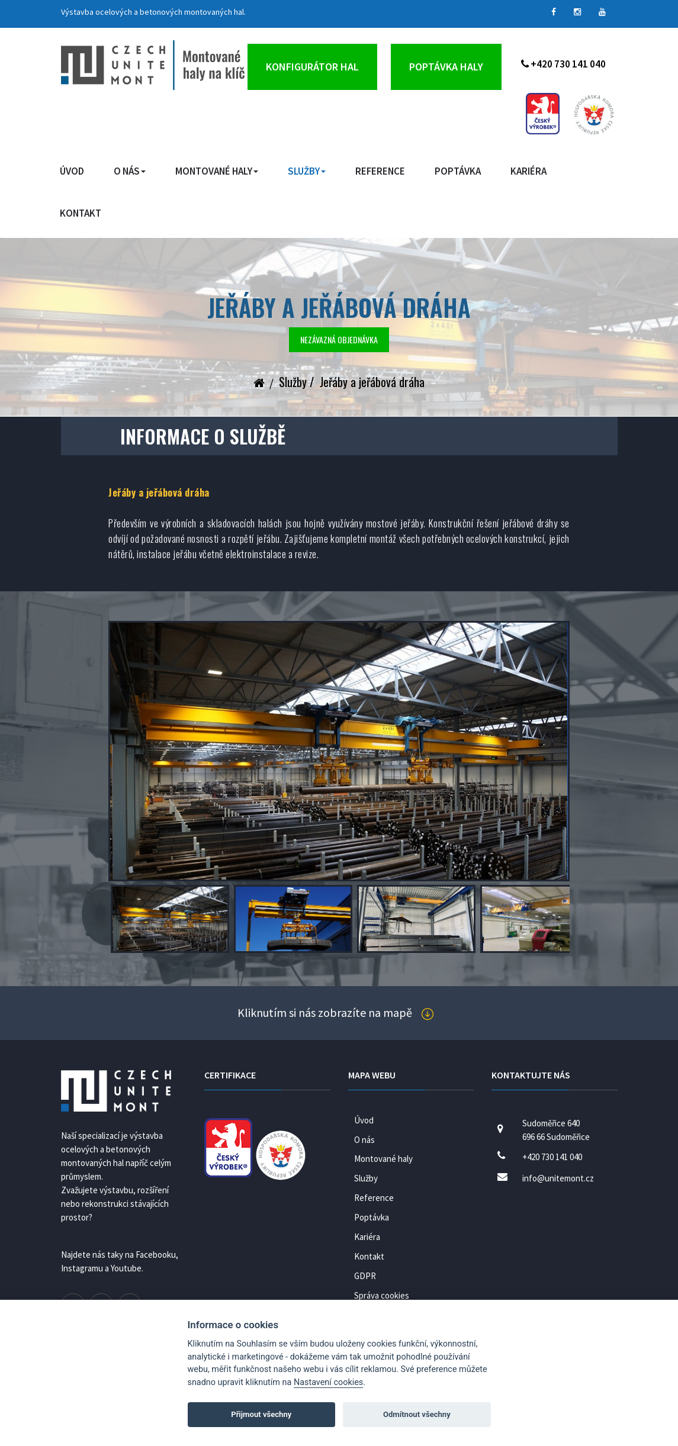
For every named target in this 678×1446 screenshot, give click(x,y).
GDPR (365, 1275)
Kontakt (80, 213)
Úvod (72, 171)
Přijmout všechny (261, 1414)
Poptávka (458, 171)
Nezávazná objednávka (339, 339)
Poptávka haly (446, 66)
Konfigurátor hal (312, 66)
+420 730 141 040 (563, 63)
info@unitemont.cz (558, 1178)
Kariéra (528, 171)
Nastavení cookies (328, 1382)
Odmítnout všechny (417, 1414)
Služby (307, 171)
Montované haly (216, 171)
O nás (130, 171)
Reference (380, 171)
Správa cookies (381, 1295)
